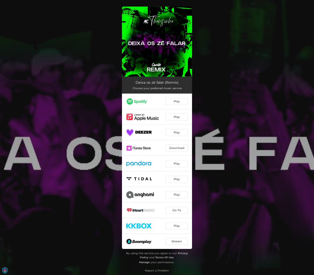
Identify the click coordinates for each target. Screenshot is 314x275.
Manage (144, 262)
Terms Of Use (164, 257)
